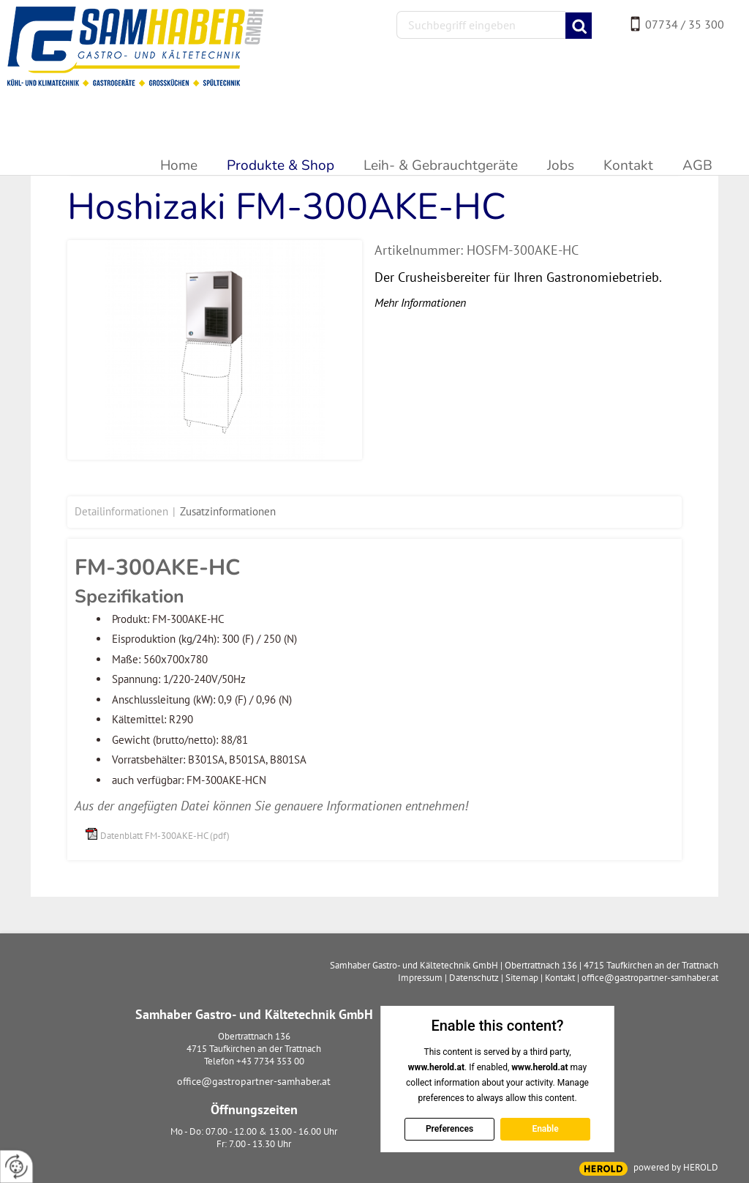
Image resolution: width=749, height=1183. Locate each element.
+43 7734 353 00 (270, 1061)
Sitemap (521, 977)
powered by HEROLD (675, 1167)
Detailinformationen (121, 511)
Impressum (420, 977)
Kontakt (560, 977)
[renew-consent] (16, 1166)
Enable (545, 1129)
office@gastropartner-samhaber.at (254, 1081)
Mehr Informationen (420, 302)
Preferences (449, 1129)
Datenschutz (474, 977)
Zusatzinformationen (228, 511)
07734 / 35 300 (684, 24)
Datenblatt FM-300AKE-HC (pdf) (165, 835)
